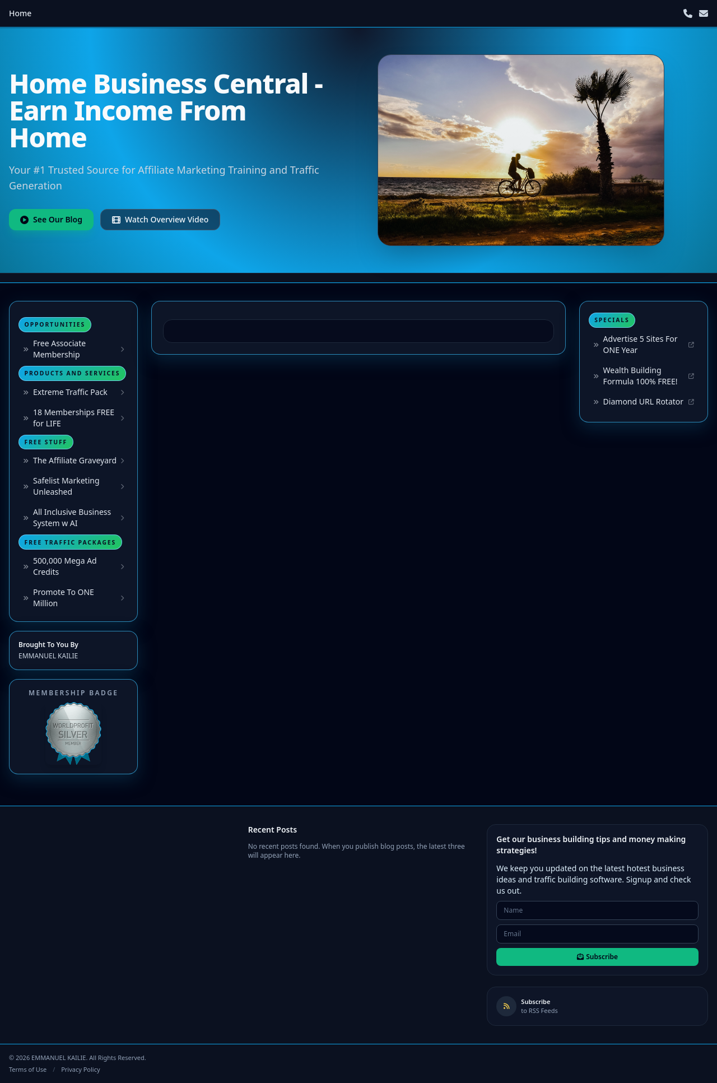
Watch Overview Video (160, 219)
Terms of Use (27, 1069)
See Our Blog (51, 219)
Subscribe (597, 956)
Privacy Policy (80, 1069)
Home (20, 13)
